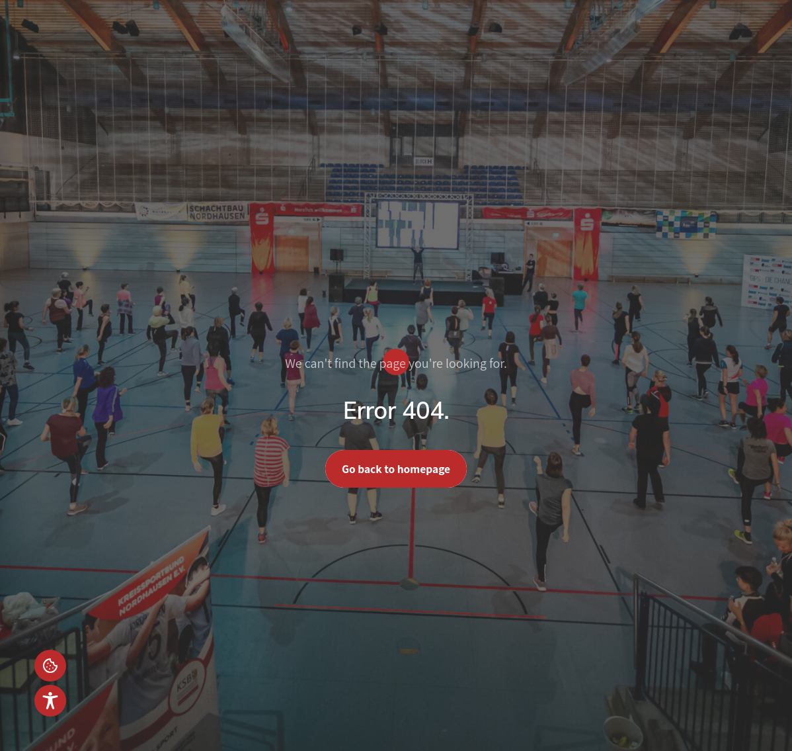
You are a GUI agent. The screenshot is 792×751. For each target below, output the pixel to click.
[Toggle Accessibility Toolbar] (50, 701)
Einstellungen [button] (50, 666)
